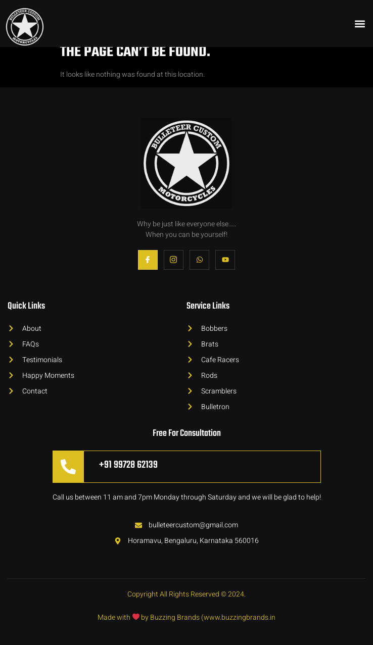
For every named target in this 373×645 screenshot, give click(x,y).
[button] (359, 23)
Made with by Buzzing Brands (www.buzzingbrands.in (187, 617)
